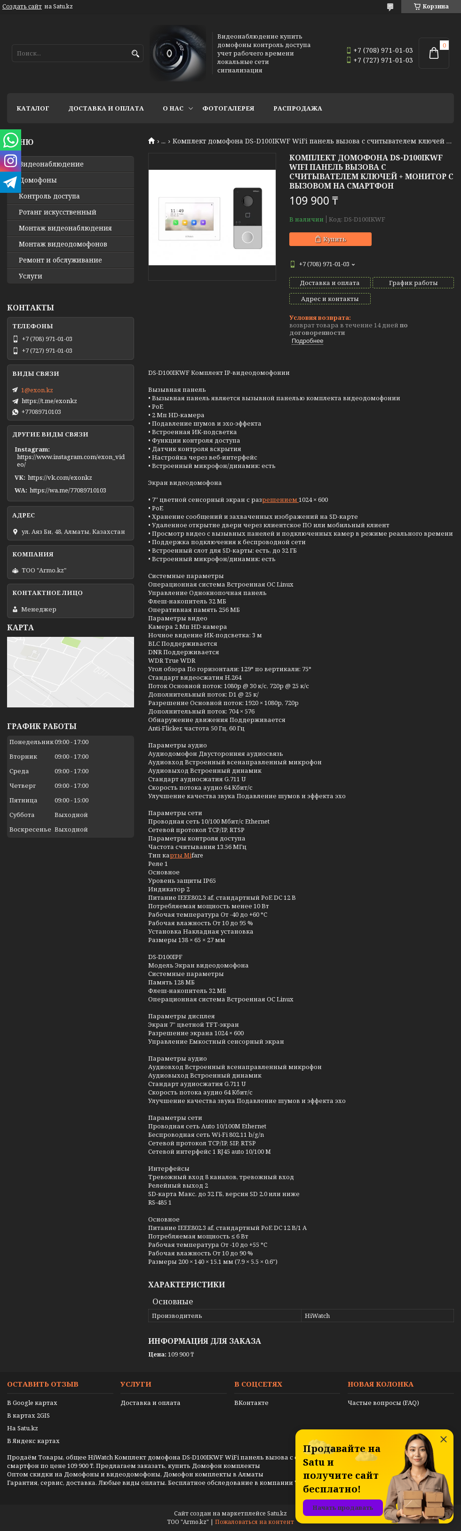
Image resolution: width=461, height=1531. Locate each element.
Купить (334, 239)
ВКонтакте (251, 1402)
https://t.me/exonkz (49, 401)
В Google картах (32, 1402)
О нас (173, 108)
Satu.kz (277, 1513)
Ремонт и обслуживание (60, 260)
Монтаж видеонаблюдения (65, 228)
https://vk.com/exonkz (60, 477)
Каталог (32, 108)
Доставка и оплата (106, 108)
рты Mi (180, 855)
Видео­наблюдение (51, 164)
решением (280, 499)
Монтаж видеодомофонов (63, 244)
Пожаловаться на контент (254, 1522)
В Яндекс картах (33, 1440)
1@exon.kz (37, 390)
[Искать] (135, 54)
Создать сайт (22, 6)
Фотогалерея (228, 108)
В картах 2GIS (28, 1415)
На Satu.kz (22, 1428)
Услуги (30, 276)
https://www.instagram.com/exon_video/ (71, 460)
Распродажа (297, 108)
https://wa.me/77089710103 (68, 490)
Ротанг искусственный (57, 212)
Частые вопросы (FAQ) (383, 1402)
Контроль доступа (49, 196)
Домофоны (38, 180)
